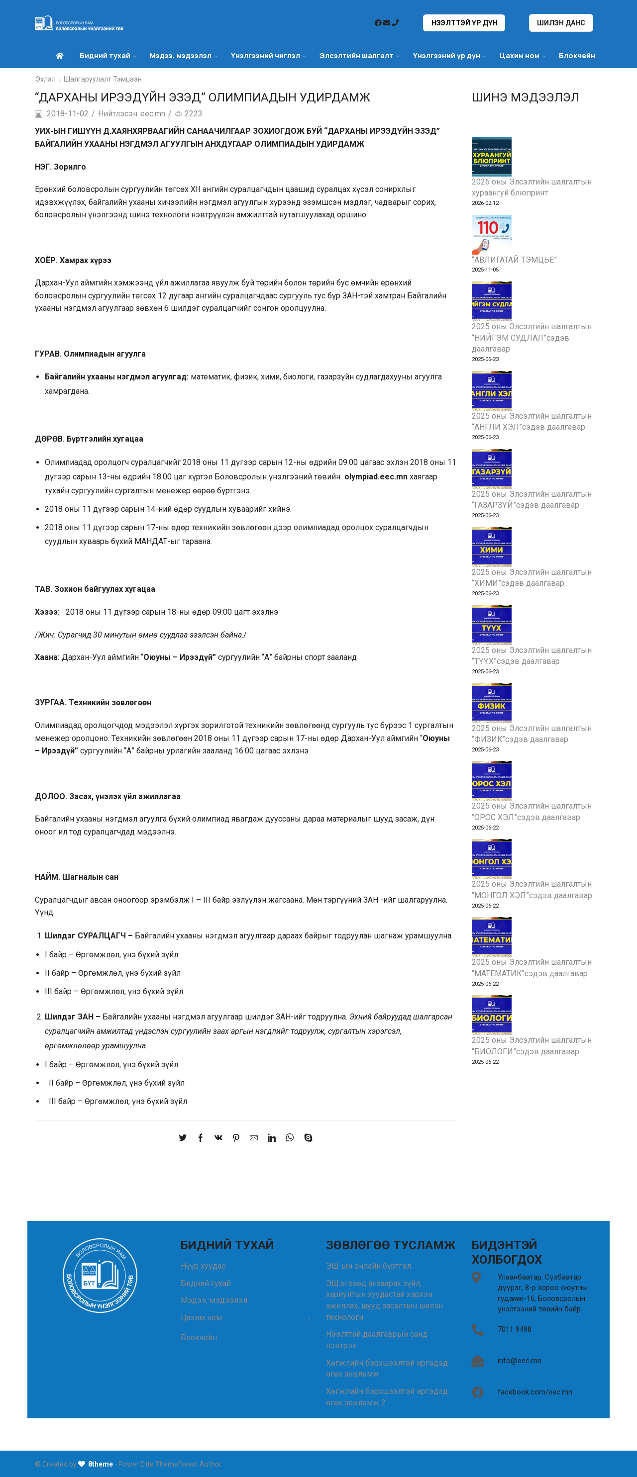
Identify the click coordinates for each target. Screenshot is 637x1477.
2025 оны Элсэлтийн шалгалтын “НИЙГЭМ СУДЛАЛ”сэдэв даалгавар (532, 338)
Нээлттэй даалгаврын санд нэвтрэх (376, 1339)
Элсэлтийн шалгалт (359, 55)
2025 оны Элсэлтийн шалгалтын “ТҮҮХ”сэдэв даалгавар (532, 656)
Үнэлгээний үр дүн (449, 55)
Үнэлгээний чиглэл (268, 55)
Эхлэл (45, 79)
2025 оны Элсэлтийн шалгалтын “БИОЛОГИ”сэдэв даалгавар (532, 1046)
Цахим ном (522, 55)
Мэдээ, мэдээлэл (183, 55)
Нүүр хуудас (203, 1265)
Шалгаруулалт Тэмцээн (103, 79)
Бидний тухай (108, 55)
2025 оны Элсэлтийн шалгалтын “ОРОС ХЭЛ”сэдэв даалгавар (532, 812)
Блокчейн (577, 55)
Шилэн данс (561, 23)
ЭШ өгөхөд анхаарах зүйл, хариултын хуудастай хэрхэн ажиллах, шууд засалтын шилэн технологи (385, 1299)
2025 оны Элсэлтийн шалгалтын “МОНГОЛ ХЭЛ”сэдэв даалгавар (532, 890)
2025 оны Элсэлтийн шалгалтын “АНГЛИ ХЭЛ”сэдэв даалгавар (532, 421)
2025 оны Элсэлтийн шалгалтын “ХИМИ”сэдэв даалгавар (532, 577)
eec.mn (152, 113)
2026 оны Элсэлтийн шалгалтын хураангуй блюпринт (532, 187)
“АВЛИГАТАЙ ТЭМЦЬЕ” (514, 259)
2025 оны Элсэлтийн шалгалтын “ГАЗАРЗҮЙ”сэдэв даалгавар (532, 499)
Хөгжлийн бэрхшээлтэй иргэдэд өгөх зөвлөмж (387, 1368)
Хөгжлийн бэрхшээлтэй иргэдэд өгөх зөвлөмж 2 (387, 1396)
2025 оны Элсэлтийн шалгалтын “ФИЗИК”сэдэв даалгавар (532, 734)
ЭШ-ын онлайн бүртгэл (369, 1265)
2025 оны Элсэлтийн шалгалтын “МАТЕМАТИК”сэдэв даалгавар (532, 968)
